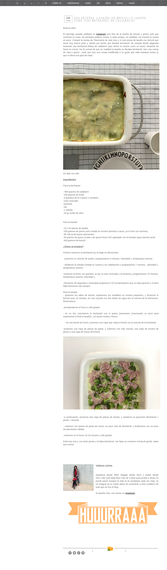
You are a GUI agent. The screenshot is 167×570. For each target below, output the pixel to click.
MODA (88, 3)
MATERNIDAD (73, 3)
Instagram (101, 34)
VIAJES (132, 3)
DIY (98, 3)
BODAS (120, 3)
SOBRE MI (57, 3)
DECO (108, 3)
